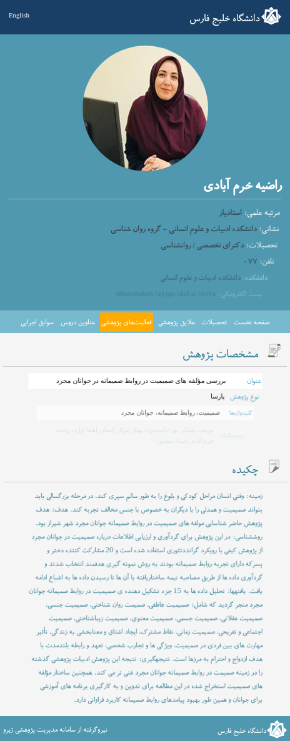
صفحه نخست (251, 322)
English (19, 15)
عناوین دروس (78, 322)
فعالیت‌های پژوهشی (126, 322)
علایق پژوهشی (176, 322)
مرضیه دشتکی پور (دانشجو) (178, 430)
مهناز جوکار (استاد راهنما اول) (108, 430)
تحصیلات (214, 322)
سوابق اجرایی (37, 322)
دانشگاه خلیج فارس (224, 19)
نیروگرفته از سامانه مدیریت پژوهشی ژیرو (55, 730)
